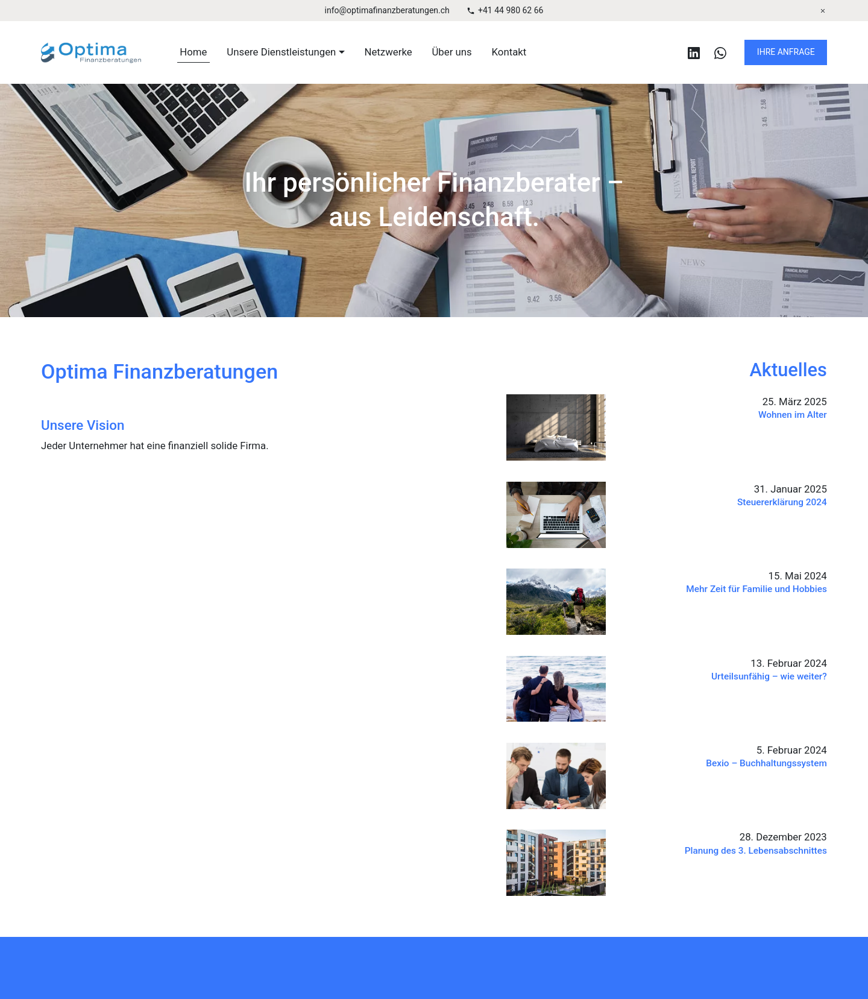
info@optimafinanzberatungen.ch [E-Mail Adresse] (387, 10)
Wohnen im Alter (792, 414)
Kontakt (509, 52)
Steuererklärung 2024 (782, 502)
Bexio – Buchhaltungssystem (767, 763)
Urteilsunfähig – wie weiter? (769, 676)
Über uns (451, 52)
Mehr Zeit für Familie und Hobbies (757, 589)
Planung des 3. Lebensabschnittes (756, 850)
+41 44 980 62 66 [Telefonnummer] (510, 10)
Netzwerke (388, 52)
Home (193, 52)
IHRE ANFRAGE (786, 52)
